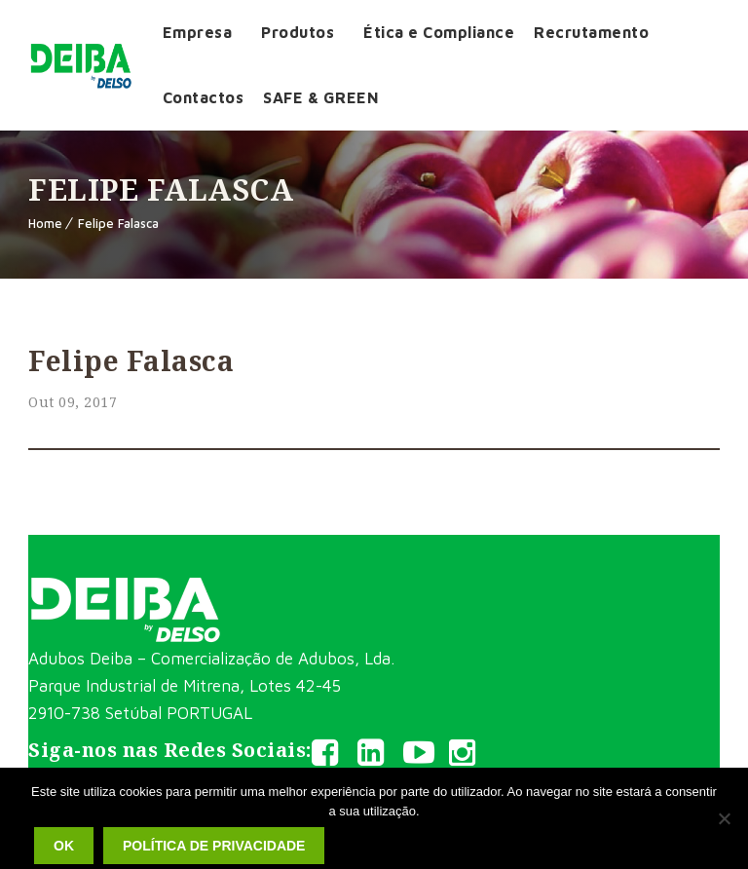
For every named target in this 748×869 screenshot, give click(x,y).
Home (45, 223)
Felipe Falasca (118, 223)
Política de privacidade (214, 845)
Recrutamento (591, 32)
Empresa (198, 32)
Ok (64, 845)
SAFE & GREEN (321, 97)
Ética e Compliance (438, 32)
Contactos (203, 97)
